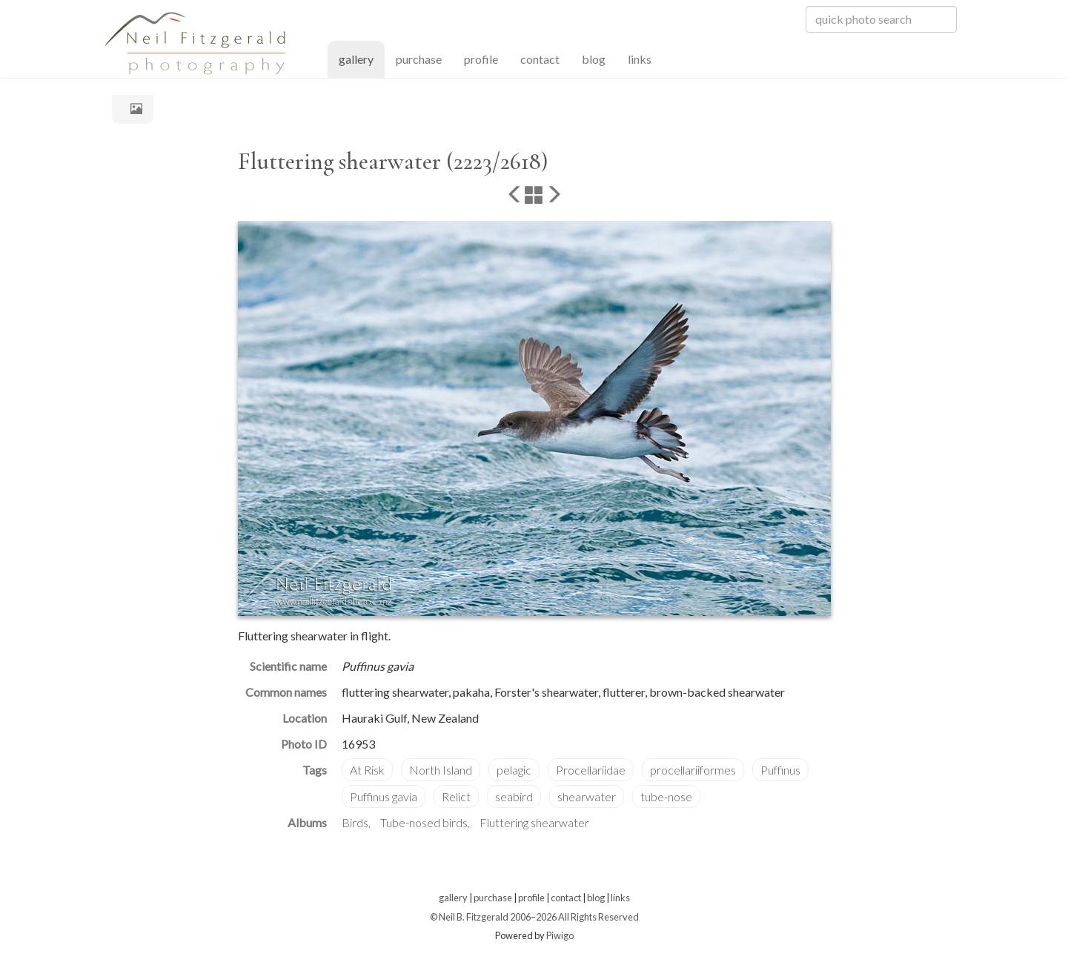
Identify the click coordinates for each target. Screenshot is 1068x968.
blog (594, 59)
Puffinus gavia (383, 796)
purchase (419, 59)
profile (481, 59)
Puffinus (780, 770)
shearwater (586, 796)
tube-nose (666, 796)
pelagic (514, 770)
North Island (440, 770)
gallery (362, 58)
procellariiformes (693, 770)
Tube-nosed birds (424, 822)
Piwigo (560, 935)
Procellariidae (591, 770)
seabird (514, 796)
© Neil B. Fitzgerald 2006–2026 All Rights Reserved (534, 917)
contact (540, 59)
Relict (456, 796)
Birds (355, 822)
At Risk (367, 770)
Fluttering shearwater (534, 822)
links (639, 59)
